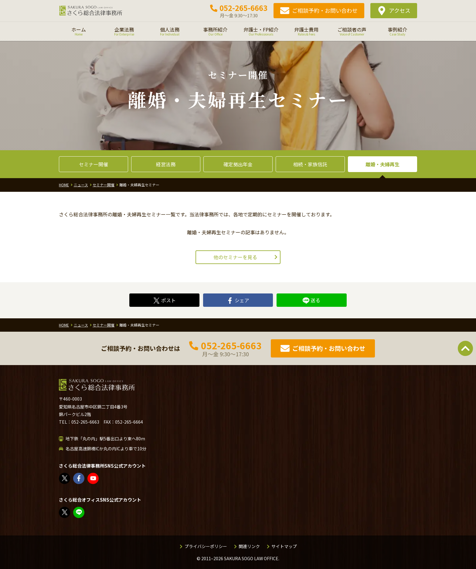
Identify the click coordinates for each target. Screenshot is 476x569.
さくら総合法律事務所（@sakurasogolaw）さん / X (64, 478)
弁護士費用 (306, 31)
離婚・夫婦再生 (382, 164)
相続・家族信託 (310, 164)
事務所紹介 (215, 31)
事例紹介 (397, 31)
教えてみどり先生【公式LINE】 (79, 512)
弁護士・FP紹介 (261, 31)
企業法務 (124, 31)
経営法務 (165, 164)
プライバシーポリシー (206, 546)
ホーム (78, 31)
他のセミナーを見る (235, 257)
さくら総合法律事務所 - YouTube (93, 478)
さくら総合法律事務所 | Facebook (79, 478)
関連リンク (249, 546)
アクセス (399, 10)
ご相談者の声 (352, 31)
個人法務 (169, 31)
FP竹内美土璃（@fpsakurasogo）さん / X (64, 512)
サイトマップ (284, 546)
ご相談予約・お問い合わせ (325, 10)
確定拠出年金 (238, 164)
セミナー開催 (93, 164)
